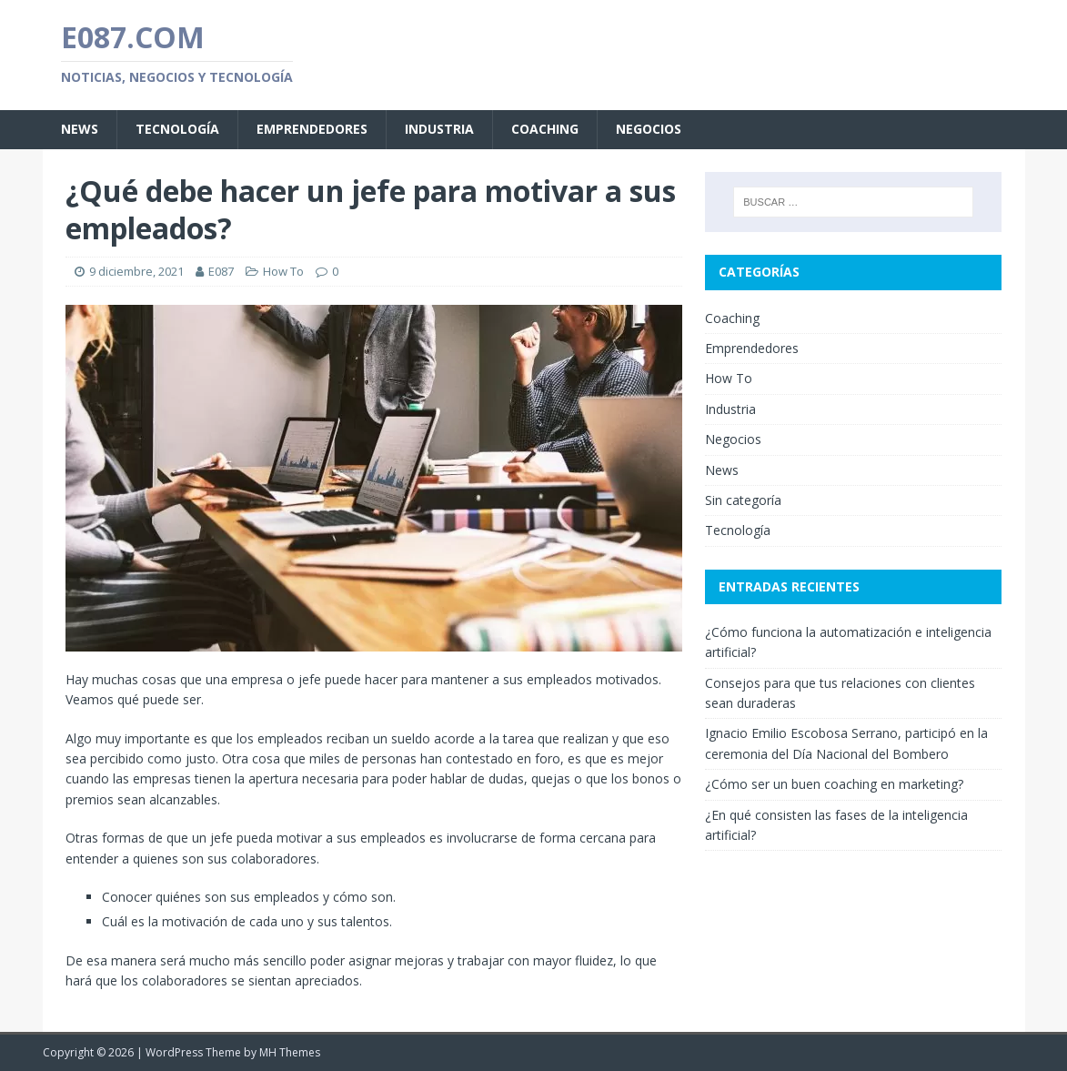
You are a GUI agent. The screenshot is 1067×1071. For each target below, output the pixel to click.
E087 (221, 271)
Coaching (545, 128)
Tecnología (177, 128)
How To (283, 271)
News (79, 128)
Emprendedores (312, 128)
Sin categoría (743, 500)
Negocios (648, 128)
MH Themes (289, 1052)
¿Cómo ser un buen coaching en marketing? (834, 784)
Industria (439, 128)
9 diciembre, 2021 (136, 271)
